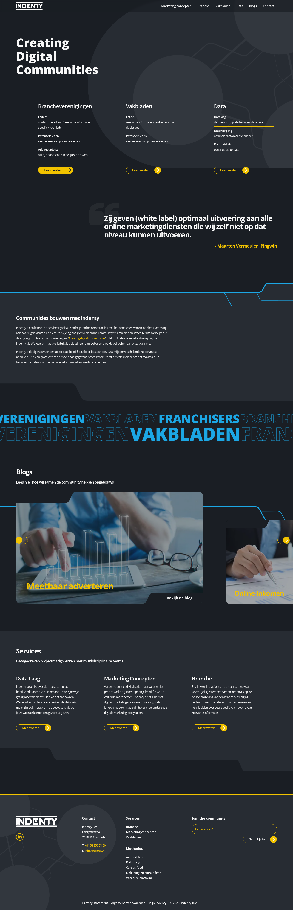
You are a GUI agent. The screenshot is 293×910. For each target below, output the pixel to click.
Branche (203, 6)
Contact (268, 6)
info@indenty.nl (95, 851)
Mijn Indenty (157, 903)
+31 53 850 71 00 (95, 845)
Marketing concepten (176, 6)
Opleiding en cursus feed (143, 873)
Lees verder (52, 170)
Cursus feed (134, 868)
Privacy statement (95, 903)
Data (239, 6)
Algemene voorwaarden (128, 903)
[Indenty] (36, 6)
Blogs (253, 6)
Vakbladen (222, 6)
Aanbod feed (135, 857)
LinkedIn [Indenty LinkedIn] (20, 837)
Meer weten (30, 728)
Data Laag (133, 862)
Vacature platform (139, 878)
